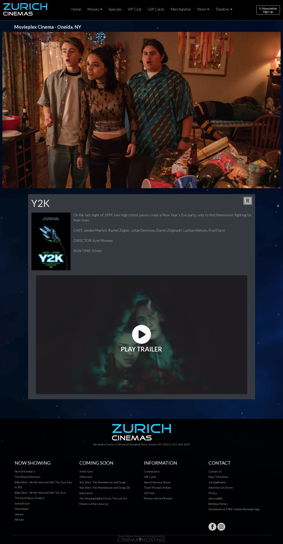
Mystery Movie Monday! (158, 498)
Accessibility (216, 498)
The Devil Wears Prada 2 (29, 498)
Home (76, 9)
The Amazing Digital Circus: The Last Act (103, 498)
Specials (114, 9)
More (201, 9)
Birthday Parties (218, 503)
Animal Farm (22, 503)
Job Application (217, 482)
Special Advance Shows (157, 482)
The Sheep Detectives (27, 476)
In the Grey (86, 471)
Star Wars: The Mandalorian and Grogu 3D (104, 487)
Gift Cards (156, 9)
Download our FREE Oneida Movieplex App (234, 509)
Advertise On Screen (221, 487)
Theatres (222, 9)
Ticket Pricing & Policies (158, 487)
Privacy (213, 493)
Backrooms (86, 493)
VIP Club (135, 9)
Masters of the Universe (93, 503)
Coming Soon (152, 471)
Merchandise (181, 9)
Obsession (85, 476)
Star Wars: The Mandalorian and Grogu (102, 482)
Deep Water (22, 508)
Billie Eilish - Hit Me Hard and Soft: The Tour (40, 492)
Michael (19, 519)
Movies (93, 9)
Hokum (19, 514)
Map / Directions (218, 476)
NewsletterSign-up (268, 9)
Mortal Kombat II (25, 471)
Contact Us (215, 471)
